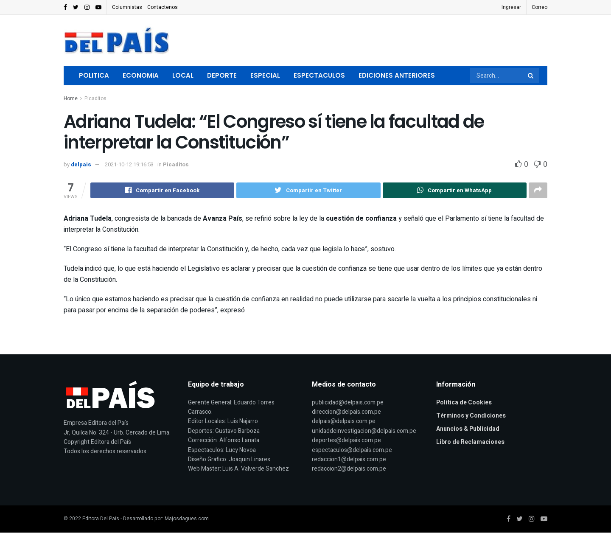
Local (182, 75)
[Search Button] (531, 75)
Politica (94, 75)
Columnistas (127, 7)
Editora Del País (100, 519)
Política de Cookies (464, 402)
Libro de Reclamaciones (470, 442)
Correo (539, 7)
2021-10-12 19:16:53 (129, 164)
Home (71, 98)
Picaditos (95, 98)
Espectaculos (319, 75)
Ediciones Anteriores (397, 75)
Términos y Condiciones (471, 416)
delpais (81, 164)
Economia (141, 75)
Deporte (222, 75)
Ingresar (511, 7)
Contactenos (162, 7)
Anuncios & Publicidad (467, 429)
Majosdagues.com (187, 519)
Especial (265, 75)
